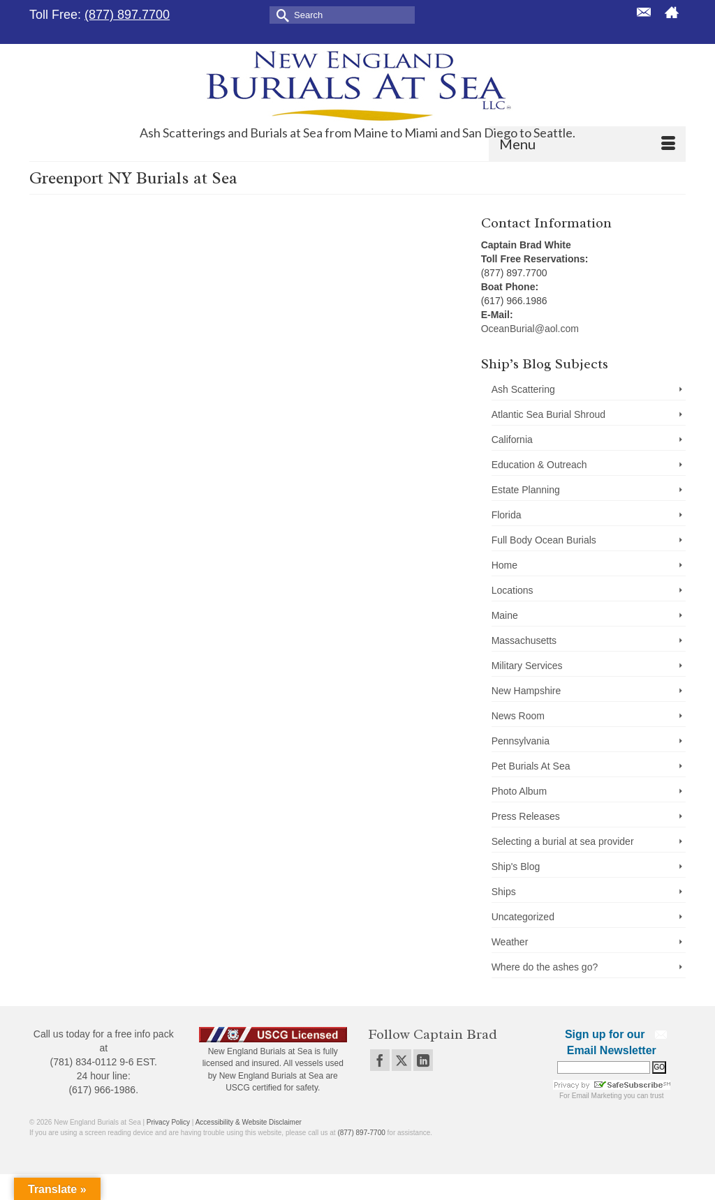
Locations (512, 590)
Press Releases (526, 816)
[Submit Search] (280, 14)
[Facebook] (380, 1060)
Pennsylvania (521, 741)
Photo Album (519, 791)
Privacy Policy (168, 1122)
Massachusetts (524, 640)
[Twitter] (401, 1060)
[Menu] (587, 143)
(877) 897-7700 (361, 1133)
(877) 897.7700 (127, 15)
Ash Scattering (523, 389)
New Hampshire (526, 690)
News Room (518, 715)
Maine (505, 615)
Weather (510, 941)
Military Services (527, 665)
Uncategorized (523, 916)
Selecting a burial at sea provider (563, 841)
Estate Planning (526, 489)
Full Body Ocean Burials (544, 540)
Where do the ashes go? (545, 967)
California (512, 439)
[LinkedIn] (423, 1060)
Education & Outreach (539, 464)
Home (504, 565)
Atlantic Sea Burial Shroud (548, 414)
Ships (504, 891)
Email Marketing (597, 1096)
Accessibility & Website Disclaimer (249, 1122)
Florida (507, 514)
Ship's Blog (516, 866)
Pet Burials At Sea (531, 766)
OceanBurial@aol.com (530, 328)
